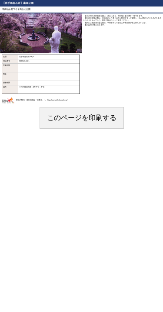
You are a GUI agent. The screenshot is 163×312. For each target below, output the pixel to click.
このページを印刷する (81, 117)
